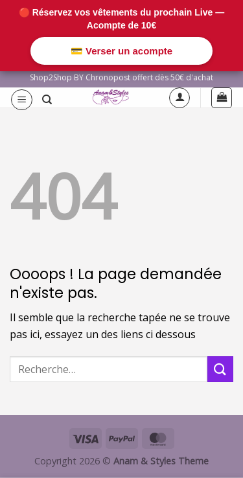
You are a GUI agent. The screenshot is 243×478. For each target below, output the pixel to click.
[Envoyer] (220, 368)
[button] (21, 99)
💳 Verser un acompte (121, 50)
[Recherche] (47, 99)
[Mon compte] (179, 97)
